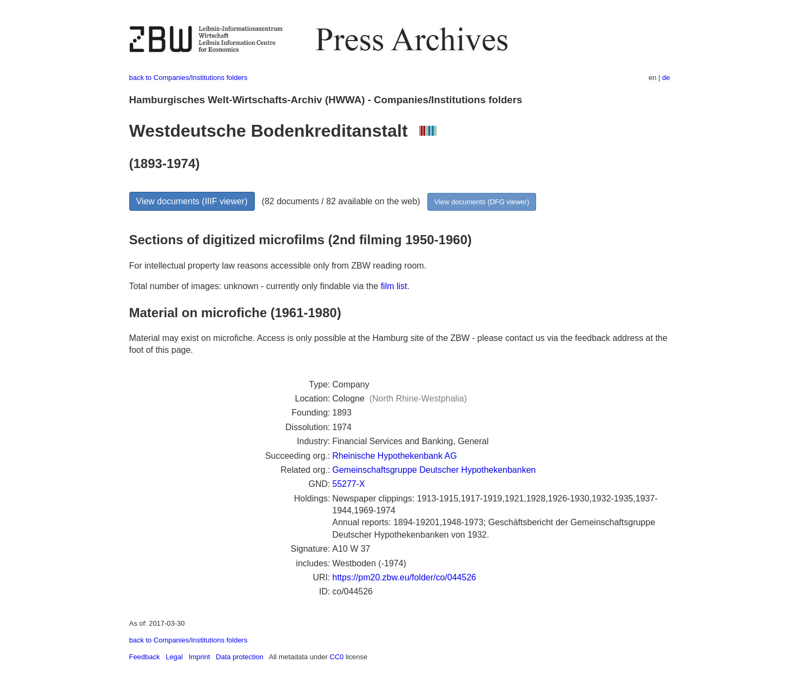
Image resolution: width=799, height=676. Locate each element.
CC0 (336, 657)
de (666, 77)
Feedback (144, 657)
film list (394, 286)
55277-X (348, 483)
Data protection (239, 657)
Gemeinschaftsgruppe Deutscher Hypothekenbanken (434, 469)
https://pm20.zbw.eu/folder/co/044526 (404, 577)
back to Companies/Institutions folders (188, 77)
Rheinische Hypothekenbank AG (394, 455)
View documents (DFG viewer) (481, 202)
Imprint (199, 657)
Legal (174, 657)
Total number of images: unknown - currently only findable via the (255, 286)
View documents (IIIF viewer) (192, 201)
